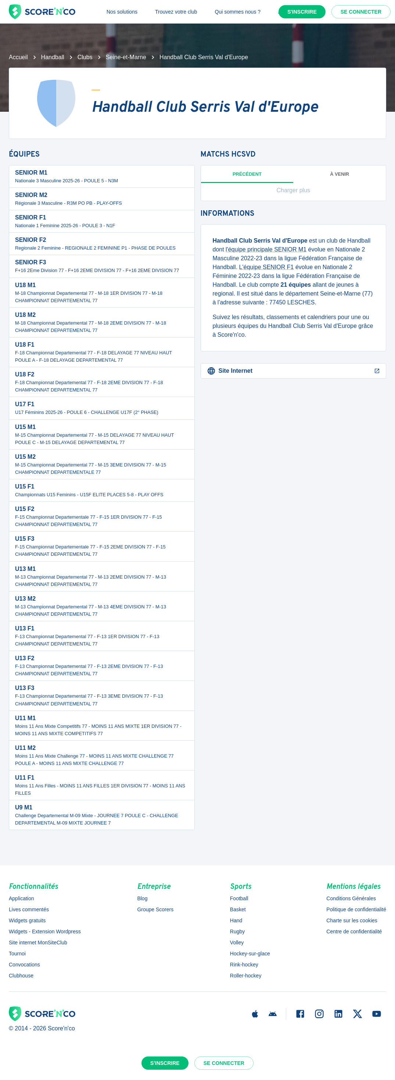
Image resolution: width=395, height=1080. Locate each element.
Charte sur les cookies (351, 920)
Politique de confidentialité (356, 909)
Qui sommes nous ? (238, 12)
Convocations (24, 965)
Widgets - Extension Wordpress (45, 931)
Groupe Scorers (155, 909)
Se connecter (361, 12)
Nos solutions (122, 12)
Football (239, 898)
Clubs (85, 57)
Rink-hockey (244, 965)
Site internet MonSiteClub (38, 942)
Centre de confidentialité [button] (354, 931)
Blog (142, 898)
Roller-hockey (246, 976)
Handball (52, 57)
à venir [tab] (339, 174)
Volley (237, 942)
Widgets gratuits (27, 920)
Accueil (18, 57)
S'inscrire (302, 12)
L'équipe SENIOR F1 (266, 267)
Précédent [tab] (247, 177)
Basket (238, 909)
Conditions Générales (351, 898)
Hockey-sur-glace (250, 953)
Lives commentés (29, 909)
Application (21, 898)
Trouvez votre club (176, 12)
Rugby (237, 931)
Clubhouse (21, 976)
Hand (236, 920)
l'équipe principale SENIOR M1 (266, 249)
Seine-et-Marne (126, 57)
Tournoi (17, 953)
